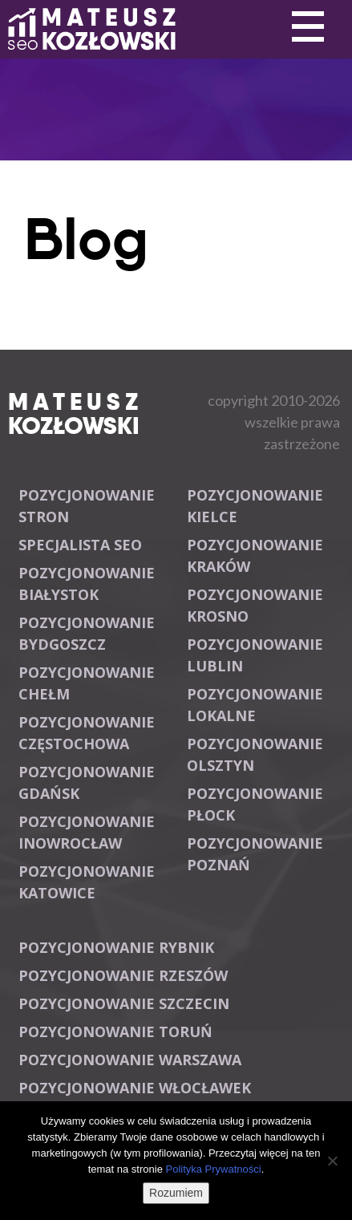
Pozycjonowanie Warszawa (129, 1059)
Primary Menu (308, 27)
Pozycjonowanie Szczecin (123, 1003)
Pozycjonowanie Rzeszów (123, 975)
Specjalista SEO (80, 544)
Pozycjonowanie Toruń (115, 1031)
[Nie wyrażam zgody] (332, 1161)
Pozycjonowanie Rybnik (116, 947)
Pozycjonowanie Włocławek (134, 1087)
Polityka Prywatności (213, 1169)
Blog (86, 239)
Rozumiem (176, 1192)
